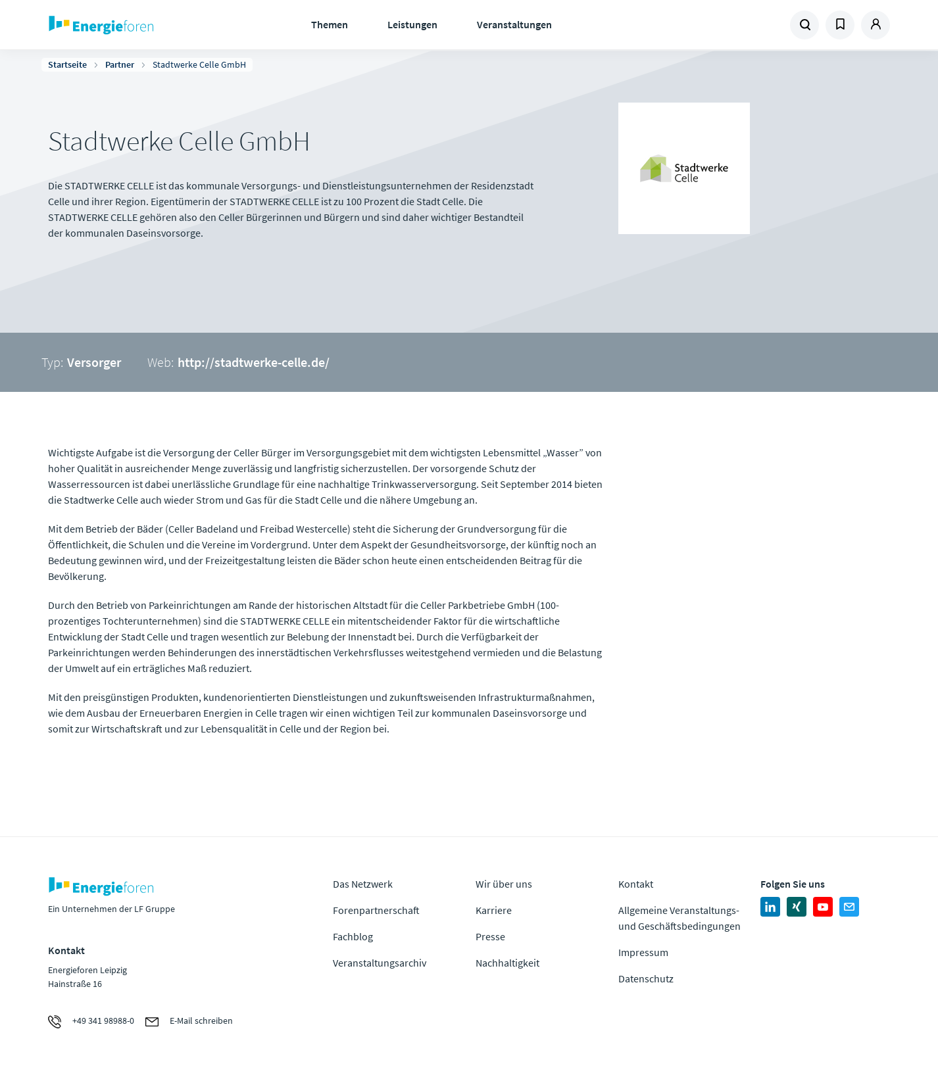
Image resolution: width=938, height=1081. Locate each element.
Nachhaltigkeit (507, 962)
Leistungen (412, 24)
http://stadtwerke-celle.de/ (254, 362)
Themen (329, 24)
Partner (119, 64)
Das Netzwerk (363, 883)
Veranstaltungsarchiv (379, 962)
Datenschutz (646, 978)
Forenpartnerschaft (376, 910)
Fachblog (353, 936)
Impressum (643, 952)
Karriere (494, 910)
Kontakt (635, 883)
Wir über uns (504, 883)
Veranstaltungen (514, 24)
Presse (490, 936)
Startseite (67, 64)
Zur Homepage (141, 25)
